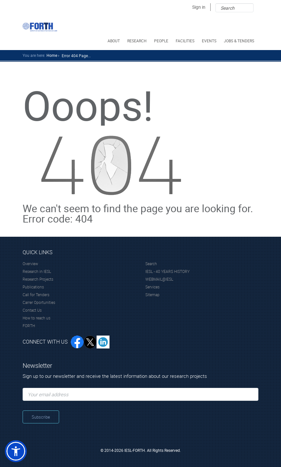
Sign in (198, 7)
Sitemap (152, 294)
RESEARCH (137, 40)
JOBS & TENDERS (239, 40)
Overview (30, 263)
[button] (15, 451)
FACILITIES (185, 40)
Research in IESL (37, 271)
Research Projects (38, 279)
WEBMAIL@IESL (159, 279)
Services (152, 286)
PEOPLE (161, 40)
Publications (33, 286)
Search (151, 263)
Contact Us (32, 310)
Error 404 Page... (76, 55)
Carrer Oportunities (39, 302)
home (52, 55)
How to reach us (36, 317)
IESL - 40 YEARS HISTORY (167, 271)
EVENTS (209, 40)
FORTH (29, 325)
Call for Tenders (36, 294)
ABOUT (114, 40)
